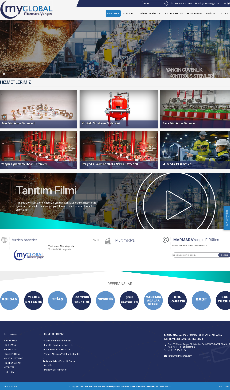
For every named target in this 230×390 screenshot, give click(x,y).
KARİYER (210, 13)
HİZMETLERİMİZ (149, 13)
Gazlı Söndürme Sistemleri (57, 349)
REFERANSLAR (194, 13)
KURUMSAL (129, 13)
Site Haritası (10, 386)
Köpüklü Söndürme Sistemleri (59, 345)
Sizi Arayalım (227, 218)
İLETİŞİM (9, 372)
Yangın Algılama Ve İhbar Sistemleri (62, 354)
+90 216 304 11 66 (177, 350)
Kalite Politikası (12, 354)
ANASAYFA (113, 13)
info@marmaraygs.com (207, 3)
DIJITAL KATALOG (173, 13)
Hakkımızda (11, 349)
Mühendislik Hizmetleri (55, 369)
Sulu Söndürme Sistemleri (57, 340)
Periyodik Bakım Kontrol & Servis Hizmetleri (59, 363)
